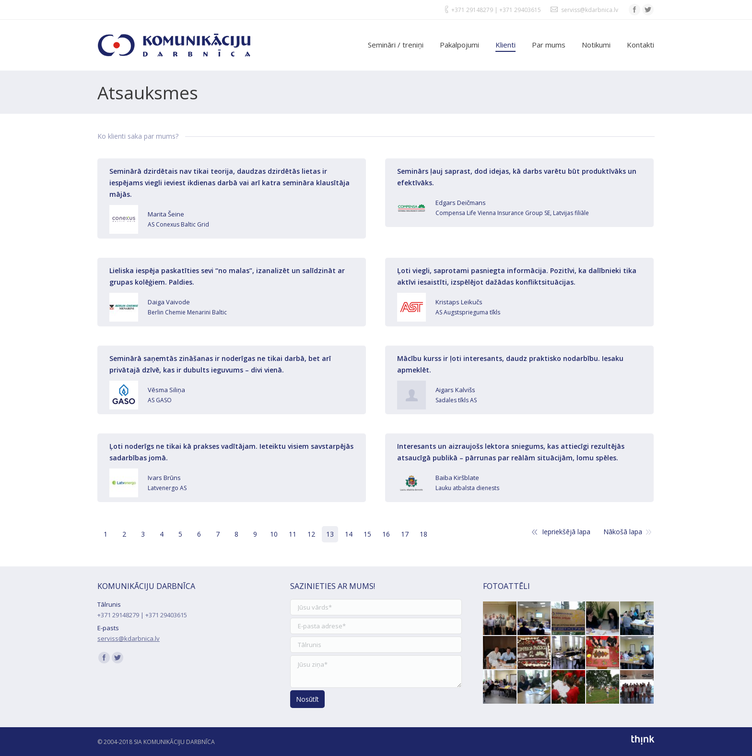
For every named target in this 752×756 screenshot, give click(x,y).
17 (405, 534)
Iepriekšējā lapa (566, 531)
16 (386, 534)
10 (274, 534)
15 (367, 534)
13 (330, 534)
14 (348, 534)
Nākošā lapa (622, 531)
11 (292, 534)
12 (311, 534)
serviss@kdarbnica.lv (589, 10)
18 (423, 534)
